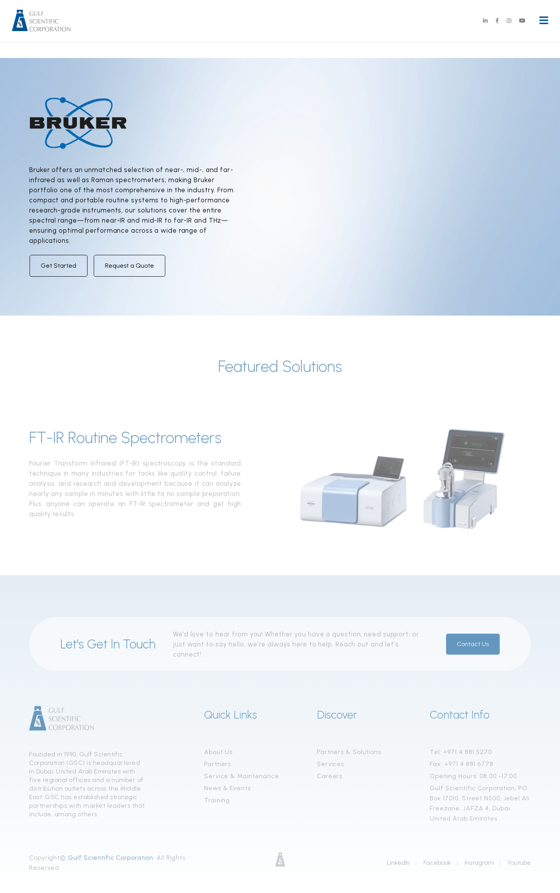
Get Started (58, 265)
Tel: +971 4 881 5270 (461, 754)
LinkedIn (398, 865)
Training (217, 803)
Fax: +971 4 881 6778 (462, 766)
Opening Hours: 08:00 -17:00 (473, 778)
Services (330, 766)
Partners (217, 766)
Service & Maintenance (241, 778)
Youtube (519, 865)
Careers (329, 778)
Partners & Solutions (349, 754)
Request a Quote (129, 265)
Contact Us (473, 647)
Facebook (437, 865)
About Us (218, 754)
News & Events (227, 791)
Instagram (479, 865)
